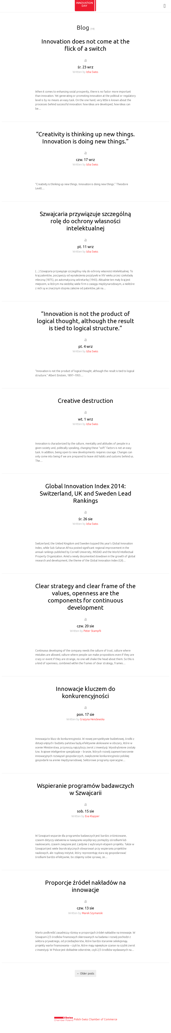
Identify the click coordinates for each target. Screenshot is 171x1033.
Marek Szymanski (92, 913)
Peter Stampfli (92, 630)
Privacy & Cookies (85, 1006)
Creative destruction (85, 400)
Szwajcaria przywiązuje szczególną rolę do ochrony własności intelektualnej (85, 221)
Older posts (85, 973)
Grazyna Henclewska (92, 719)
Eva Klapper (92, 816)
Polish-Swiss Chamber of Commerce (95, 1019)
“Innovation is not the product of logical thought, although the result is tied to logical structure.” (85, 320)
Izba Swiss (92, 71)
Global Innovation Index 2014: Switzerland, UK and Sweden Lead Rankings (85, 493)
